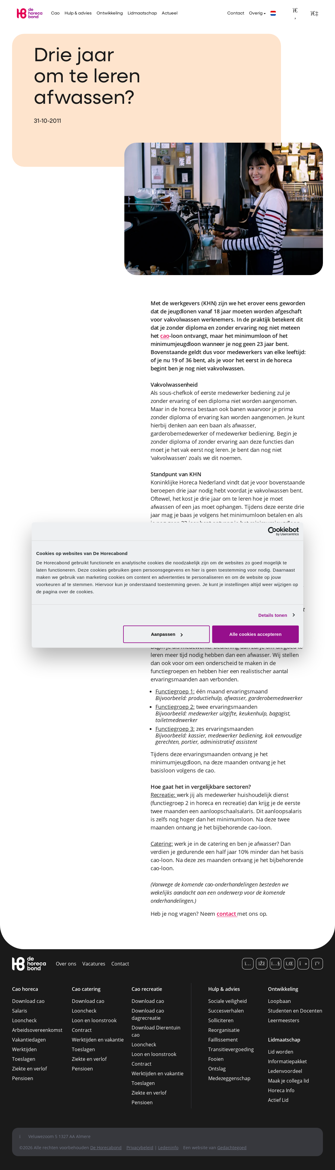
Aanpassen (167, 634)
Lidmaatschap (142, 13)
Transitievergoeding (231, 1049)
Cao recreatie (147, 989)
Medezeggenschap (229, 1078)
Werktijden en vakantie (98, 1039)
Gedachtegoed (232, 1147)
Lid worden (280, 1051)
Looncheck (24, 1020)
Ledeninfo (168, 1147)
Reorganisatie (224, 1030)
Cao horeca (25, 989)
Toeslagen (23, 1059)
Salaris (19, 1010)
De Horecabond (106, 1147)
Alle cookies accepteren (255, 634)
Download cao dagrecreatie (148, 1014)
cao (164, 335)
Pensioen (22, 1078)
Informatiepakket (287, 1061)
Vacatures (93, 963)
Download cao (28, 1001)
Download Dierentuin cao (156, 1031)
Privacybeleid (139, 1147)
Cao (55, 13)
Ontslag (217, 1068)
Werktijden (24, 1049)
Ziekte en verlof (29, 1068)
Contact (235, 13)
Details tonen (272, 614)
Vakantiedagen (29, 1039)
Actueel (169, 13)
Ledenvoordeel (285, 1071)
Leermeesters (283, 1020)
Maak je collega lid (288, 1080)
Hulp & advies (78, 13)
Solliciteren (221, 1020)
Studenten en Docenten (295, 1010)
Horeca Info (281, 1090)
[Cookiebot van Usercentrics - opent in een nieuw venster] (272, 531)
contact (227, 913)
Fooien (216, 1059)
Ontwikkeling (110, 13)
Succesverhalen (226, 1010)
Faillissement (223, 1039)
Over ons (66, 963)
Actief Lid (278, 1100)
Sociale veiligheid (227, 1001)
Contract (82, 1030)
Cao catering (86, 989)
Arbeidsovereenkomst (37, 1030)
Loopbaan (279, 1001)
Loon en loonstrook (94, 1020)
